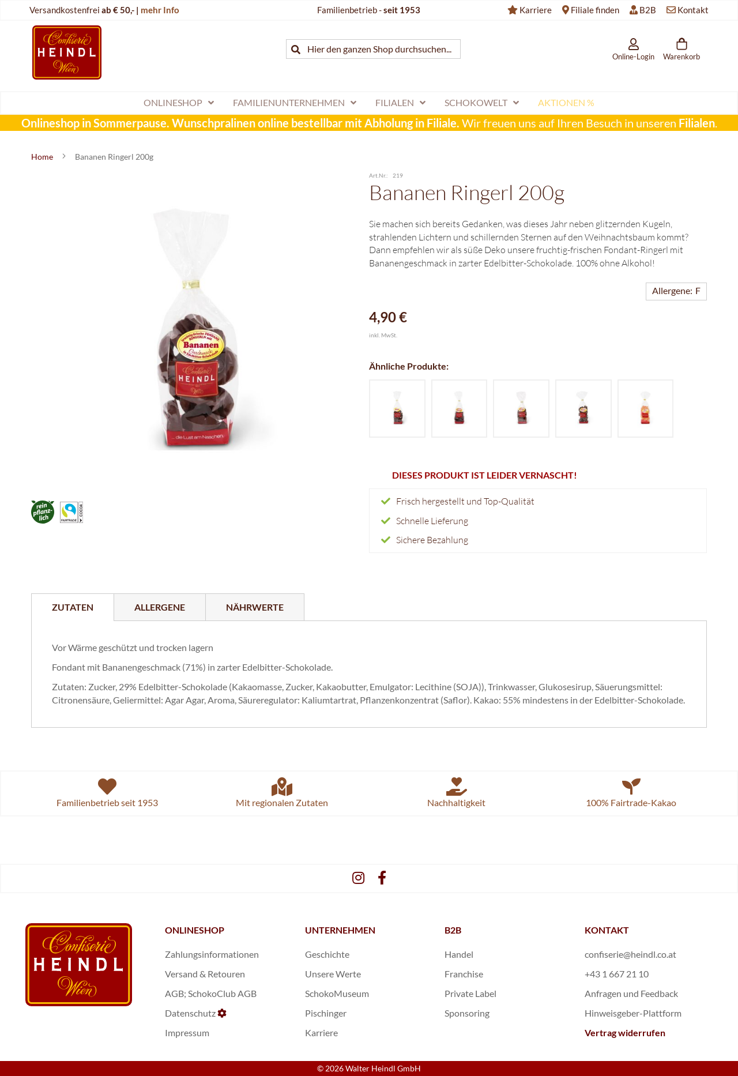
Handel (459, 954)
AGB (174, 993)
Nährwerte (255, 606)
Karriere (535, 10)
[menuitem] (179, 103)
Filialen (697, 123)
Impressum (187, 1032)
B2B (647, 10)
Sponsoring (467, 1012)
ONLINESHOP (194, 929)
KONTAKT (607, 929)
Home (43, 156)
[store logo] (66, 52)
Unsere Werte (333, 973)
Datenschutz (190, 1012)
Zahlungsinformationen (212, 954)
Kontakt (693, 10)
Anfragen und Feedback (631, 993)
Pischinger (326, 1012)
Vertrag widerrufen (625, 1032)
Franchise (464, 973)
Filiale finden (595, 10)
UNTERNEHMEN (340, 929)
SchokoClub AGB (222, 993)
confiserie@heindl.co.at (630, 954)
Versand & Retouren (205, 973)
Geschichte (327, 954)
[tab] (72, 607)
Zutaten (72, 606)
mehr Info (160, 10)
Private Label (470, 993)
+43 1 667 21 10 (617, 973)
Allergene (159, 606)
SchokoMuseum (337, 993)
